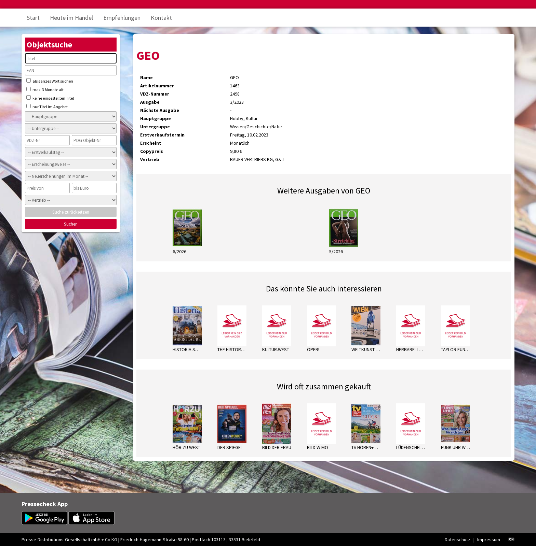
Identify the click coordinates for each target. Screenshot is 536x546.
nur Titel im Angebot (47, 106)
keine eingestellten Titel (50, 98)
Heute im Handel (71, 17)
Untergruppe (155, 127)
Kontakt (161, 17)
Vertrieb (149, 159)
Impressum (488, 539)
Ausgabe (150, 102)
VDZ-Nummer (154, 94)
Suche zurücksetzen (70, 212)
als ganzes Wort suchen (49, 81)
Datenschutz (457, 539)
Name (146, 77)
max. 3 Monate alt (45, 89)
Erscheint (150, 143)
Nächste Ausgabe (159, 110)
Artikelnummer (157, 86)
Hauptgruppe (155, 118)
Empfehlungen (121, 17)
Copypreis (151, 151)
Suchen (71, 224)
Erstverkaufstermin (162, 135)
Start (33, 17)
